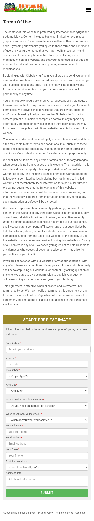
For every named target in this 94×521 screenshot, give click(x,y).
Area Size (11, 384)
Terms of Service (64, 512)
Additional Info (13, 473)
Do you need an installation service (25, 399)
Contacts (80, 512)
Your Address (13, 343)
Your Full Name (14, 425)
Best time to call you (17, 461)
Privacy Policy (45, 512)
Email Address (14, 437)
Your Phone (12, 449)
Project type (13, 370)
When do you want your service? (24, 414)
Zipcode (11, 358)
